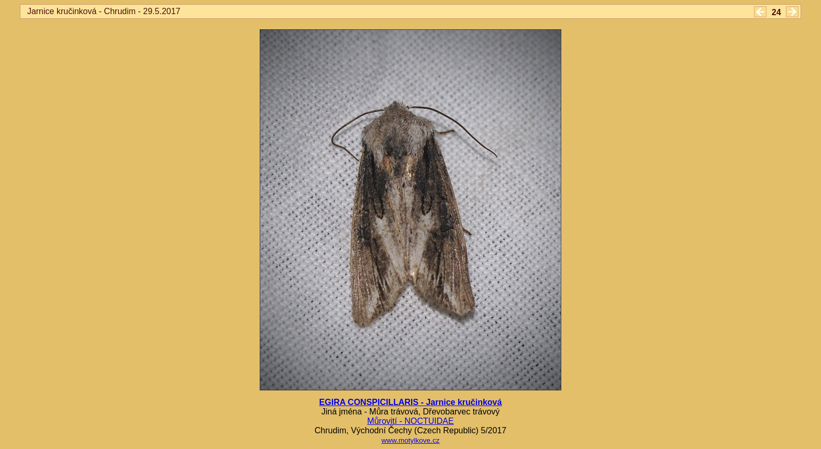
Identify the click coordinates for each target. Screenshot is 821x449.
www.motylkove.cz (410, 440)
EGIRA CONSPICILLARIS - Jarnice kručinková (410, 402)
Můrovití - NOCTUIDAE (410, 421)
